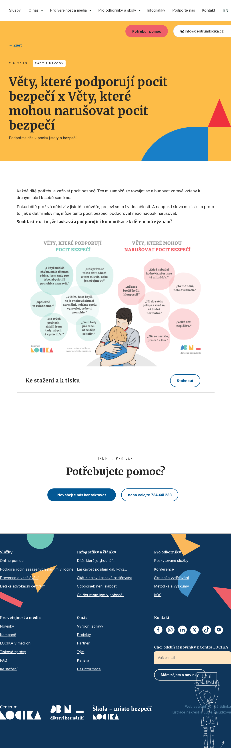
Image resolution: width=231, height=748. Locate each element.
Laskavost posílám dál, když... (102, 569)
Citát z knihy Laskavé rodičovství (104, 577)
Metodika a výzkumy (171, 586)
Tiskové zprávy (13, 652)
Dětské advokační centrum (22, 586)
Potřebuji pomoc (146, 31)
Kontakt (208, 10)
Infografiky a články (96, 552)
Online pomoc (12, 560)
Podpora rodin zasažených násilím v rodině (36, 569)
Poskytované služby (171, 560)
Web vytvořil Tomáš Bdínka (208, 706)
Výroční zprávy (90, 626)
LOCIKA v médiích (15, 643)
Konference (164, 569)
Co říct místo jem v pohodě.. (100, 595)
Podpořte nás (183, 10)
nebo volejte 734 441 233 (150, 495)
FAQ (3, 660)
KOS (157, 595)
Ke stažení (8, 669)
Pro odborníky (167, 552)
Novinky (7, 626)
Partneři (83, 643)
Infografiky (156, 10)
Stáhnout (185, 380)
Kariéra (83, 660)
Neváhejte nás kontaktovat (81, 495)
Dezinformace (89, 669)
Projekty (84, 634)
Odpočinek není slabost (97, 586)
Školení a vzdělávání (171, 577)
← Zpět (15, 45)
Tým (80, 652)
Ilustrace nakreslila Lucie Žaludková (201, 712)
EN (225, 10)
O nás (82, 617)
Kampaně (8, 634)
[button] (35, 10)
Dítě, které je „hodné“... (96, 560)
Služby (15, 10)
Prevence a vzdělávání (19, 577)
